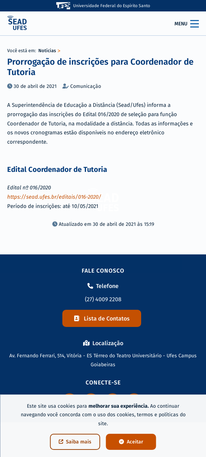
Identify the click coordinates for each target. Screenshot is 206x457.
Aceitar (131, 442)
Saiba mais (75, 442)
